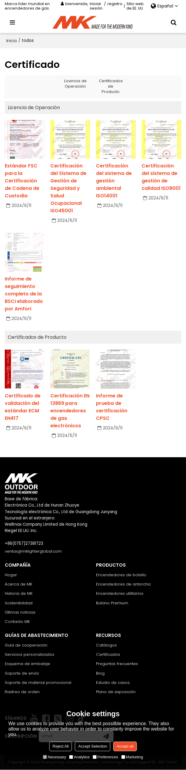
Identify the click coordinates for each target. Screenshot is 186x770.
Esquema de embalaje (27, 664)
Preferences (105, 757)
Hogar (11, 575)
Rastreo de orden (22, 692)
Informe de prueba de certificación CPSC (111, 407)
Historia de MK (19, 594)
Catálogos (106, 645)
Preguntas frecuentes (117, 664)
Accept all (125, 746)
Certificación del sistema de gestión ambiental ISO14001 (114, 180)
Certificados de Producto (111, 86)
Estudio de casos (113, 682)
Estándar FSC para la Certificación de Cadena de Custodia (22, 180)
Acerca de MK (19, 584)
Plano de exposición (116, 692)
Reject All (60, 746)
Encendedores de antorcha (123, 584)
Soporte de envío (22, 673)
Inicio (11, 41)
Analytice (79, 757)
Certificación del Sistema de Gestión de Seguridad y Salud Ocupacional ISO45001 (68, 188)
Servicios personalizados (30, 655)
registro (115, 4)
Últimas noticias (20, 612)
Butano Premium (112, 603)
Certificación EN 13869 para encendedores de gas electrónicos (69, 410)
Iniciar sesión (96, 5)
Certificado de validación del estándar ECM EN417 (23, 407)
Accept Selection (92, 746)
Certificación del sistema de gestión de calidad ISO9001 (161, 177)
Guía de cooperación (26, 645)
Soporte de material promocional (38, 682)
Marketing (132, 757)
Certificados (108, 655)
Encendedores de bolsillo (121, 575)
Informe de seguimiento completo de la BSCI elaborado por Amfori (24, 293)
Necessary (54, 757)
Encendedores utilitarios (120, 594)
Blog (100, 673)
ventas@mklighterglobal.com (33, 551)
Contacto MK (17, 621)
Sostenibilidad (18, 603)
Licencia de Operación (75, 83)
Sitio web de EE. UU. (135, 5)
